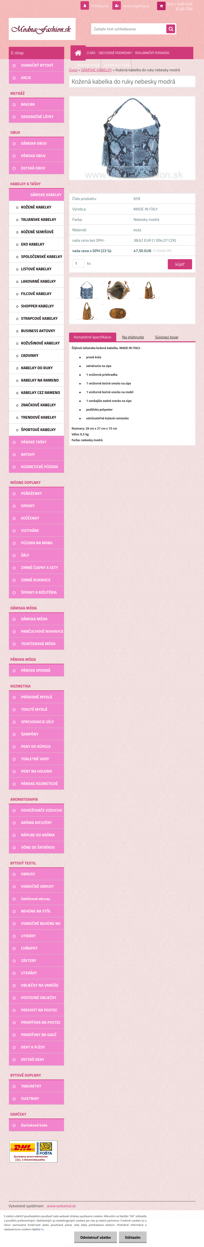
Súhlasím (133, 1237)
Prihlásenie (100, 6)
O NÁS (91, 52)
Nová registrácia (135, 6)
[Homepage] (79, 53)
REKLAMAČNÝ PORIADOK (152, 52)
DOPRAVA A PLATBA (117, 65)
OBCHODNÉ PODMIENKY (115, 52)
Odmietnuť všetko (95, 1237)
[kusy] (78, 263)
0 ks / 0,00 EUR (179, 4)
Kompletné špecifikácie (92, 337)
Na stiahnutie (133, 337)
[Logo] (42, 29)
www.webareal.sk (61, 1206)
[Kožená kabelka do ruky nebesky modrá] (87, 282)
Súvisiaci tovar (166, 337)
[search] (170, 29)
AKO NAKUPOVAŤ (89, 65)
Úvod (73, 70)
